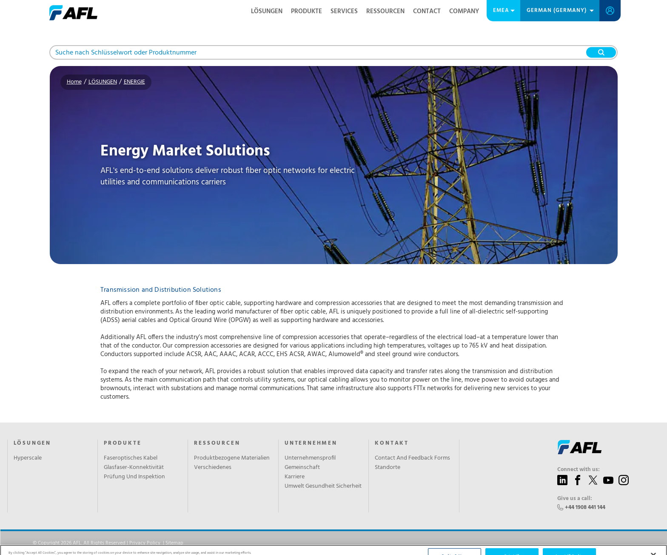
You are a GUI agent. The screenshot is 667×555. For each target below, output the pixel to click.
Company (464, 11)
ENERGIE (134, 82)
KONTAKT (392, 443)
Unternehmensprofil (310, 458)
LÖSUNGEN (266, 11)
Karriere (295, 477)
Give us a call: (574, 498)
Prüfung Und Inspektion (134, 477)
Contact (427, 11)
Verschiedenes (212, 467)
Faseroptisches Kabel (130, 458)
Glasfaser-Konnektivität (134, 467)
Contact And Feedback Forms (412, 458)
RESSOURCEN (385, 11)
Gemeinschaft (302, 467)
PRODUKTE (306, 11)
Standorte (387, 467)
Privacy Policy (144, 543)
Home (74, 82)
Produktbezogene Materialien (232, 458)
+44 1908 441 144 (585, 507)
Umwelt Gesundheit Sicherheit (323, 486)
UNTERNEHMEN (311, 443)
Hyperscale (28, 458)
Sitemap (174, 543)
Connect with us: (578, 469)
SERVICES (344, 11)
